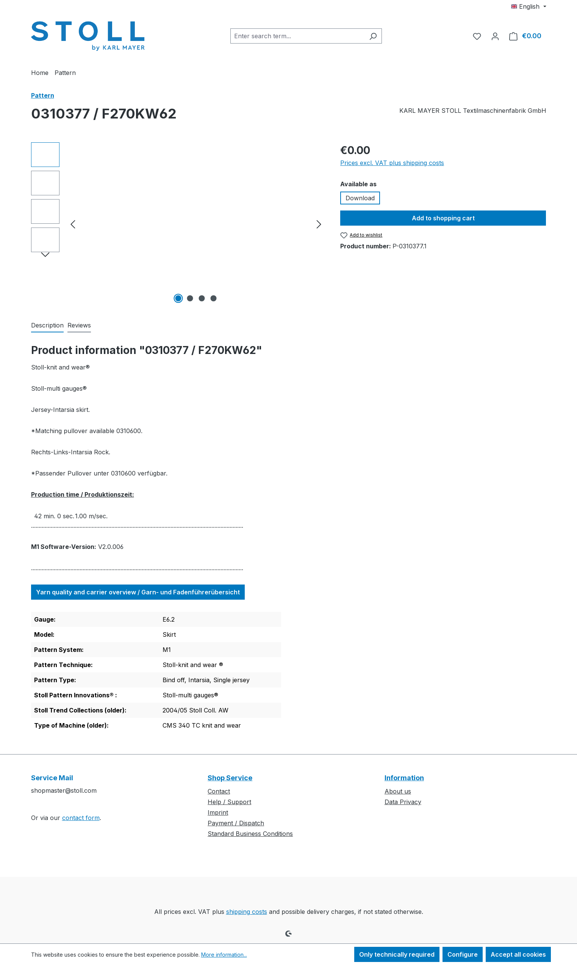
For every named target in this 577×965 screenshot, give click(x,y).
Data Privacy (403, 802)
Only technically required (397, 954)
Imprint (218, 812)
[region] (178, 223)
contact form (81, 818)
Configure (462, 954)
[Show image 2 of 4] (190, 298)
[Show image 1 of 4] (178, 298)
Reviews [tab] (79, 325)
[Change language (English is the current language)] (528, 6)
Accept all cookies (518, 954)
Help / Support (229, 802)
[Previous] (72, 224)
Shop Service (230, 778)
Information (404, 778)
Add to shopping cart (443, 218)
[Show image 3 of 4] (202, 298)
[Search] (373, 36)
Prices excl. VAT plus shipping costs (392, 163)
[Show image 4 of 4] (213, 298)
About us (398, 791)
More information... (224, 954)
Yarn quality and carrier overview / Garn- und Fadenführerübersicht (138, 592)
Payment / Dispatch (236, 823)
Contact (219, 791)
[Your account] (495, 36)
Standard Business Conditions (250, 833)
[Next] (319, 224)
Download (360, 198)
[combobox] (297, 36)
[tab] (47, 325)
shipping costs (246, 911)
